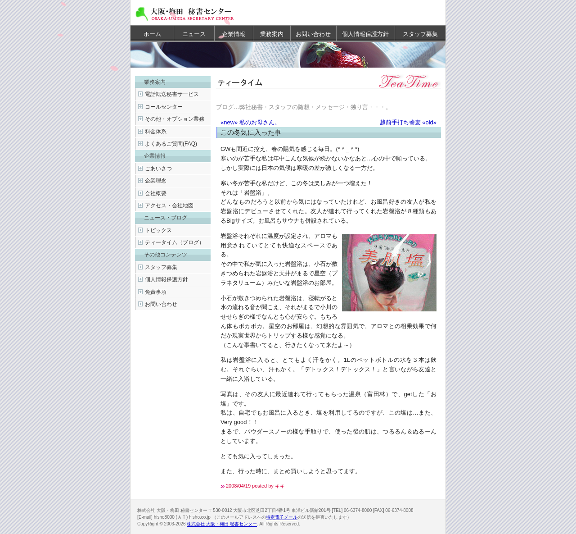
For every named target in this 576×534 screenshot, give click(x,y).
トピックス (158, 230)
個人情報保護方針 (365, 34)
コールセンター (164, 107)
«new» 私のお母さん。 (250, 122)
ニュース (194, 34)
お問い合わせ (313, 34)
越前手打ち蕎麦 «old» (408, 122)
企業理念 (155, 181)
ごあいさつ (158, 168)
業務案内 (272, 34)
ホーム (152, 34)
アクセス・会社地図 (169, 205)
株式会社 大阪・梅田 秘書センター (222, 523)
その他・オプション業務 (174, 119)
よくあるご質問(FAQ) (171, 144)
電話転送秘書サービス (172, 94)
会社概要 (155, 193)
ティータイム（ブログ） (174, 242)
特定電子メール (281, 517)
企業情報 (233, 34)
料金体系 (155, 131)
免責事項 (155, 292)
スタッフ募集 (420, 34)
